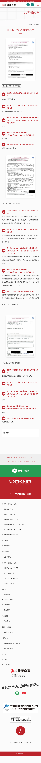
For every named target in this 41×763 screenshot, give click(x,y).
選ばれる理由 (8, 632)
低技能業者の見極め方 (11, 534)
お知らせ (7, 664)
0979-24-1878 (20, 482)
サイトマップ (28, 742)
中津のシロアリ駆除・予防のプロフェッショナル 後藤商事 (9, 5)
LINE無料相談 (20, 471)
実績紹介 (7, 546)
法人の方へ (7, 610)
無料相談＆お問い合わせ (12, 643)
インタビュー (8, 557)
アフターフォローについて (12, 529)
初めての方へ (8, 509)
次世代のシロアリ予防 (11, 568)
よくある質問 (8, 648)
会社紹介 (7, 594)
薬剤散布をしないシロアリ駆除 (14, 524)
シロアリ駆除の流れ (10, 514)
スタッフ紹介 (8, 600)
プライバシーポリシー (15, 742)
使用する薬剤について (11, 519)
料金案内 (7, 621)
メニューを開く (38, 4)
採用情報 (7, 605)
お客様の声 (6, 433)
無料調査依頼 (32, 4)
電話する (28, 4)
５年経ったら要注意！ (11, 578)
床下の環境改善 (9, 573)
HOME (30, 25)
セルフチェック (9, 583)
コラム (6, 659)
